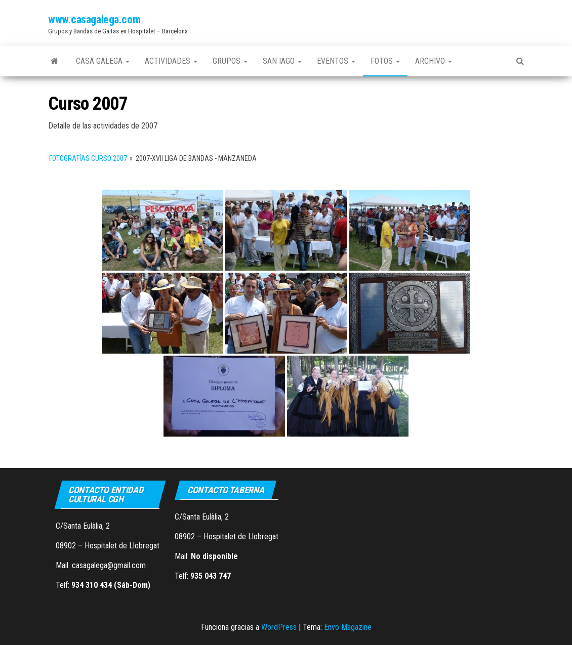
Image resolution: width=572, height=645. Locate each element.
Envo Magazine (348, 627)
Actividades (171, 61)
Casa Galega (103, 61)
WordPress (279, 627)
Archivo (433, 61)
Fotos (385, 61)
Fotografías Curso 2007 (88, 158)
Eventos (336, 61)
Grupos (230, 61)
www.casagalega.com (94, 19)
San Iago (282, 61)
